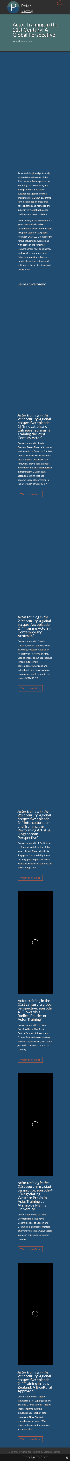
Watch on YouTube (30, 494)
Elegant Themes (52, 1451)
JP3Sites (26, 1451)
